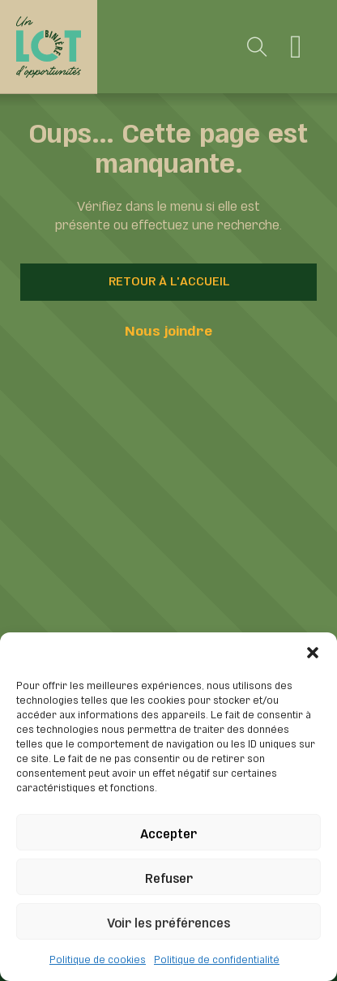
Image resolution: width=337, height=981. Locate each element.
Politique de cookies (97, 958)
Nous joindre (168, 329)
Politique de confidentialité (216, 958)
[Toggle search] (257, 47)
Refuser (169, 876)
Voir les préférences (168, 921)
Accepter (168, 832)
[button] (313, 653)
